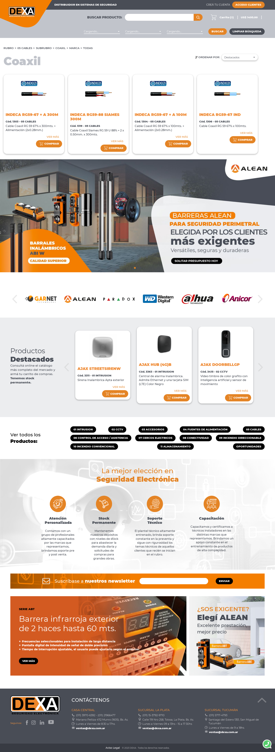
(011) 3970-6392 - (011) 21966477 (95, 715)
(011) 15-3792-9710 (153, 715)
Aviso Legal (113, 747)
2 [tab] (137, 267)
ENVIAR (224, 581)
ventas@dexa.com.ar (90, 728)
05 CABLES (24, 48)
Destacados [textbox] (231, 57)
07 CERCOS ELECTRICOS (155, 438)
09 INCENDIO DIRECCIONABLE (240, 438)
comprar (49, 144)
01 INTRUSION (83, 429)
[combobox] (102, 31)
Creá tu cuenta (218, 4)
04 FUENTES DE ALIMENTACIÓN (205, 429)
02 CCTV (117, 429)
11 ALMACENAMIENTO (175, 446)
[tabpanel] (137, 215)
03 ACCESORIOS (153, 429)
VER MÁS (53, 136)
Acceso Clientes (248, 4)
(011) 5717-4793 (218, 715)
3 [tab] (140, 267)
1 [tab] (135, 267)
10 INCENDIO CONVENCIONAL (94, 446)
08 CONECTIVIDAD (196, 438)
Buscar (217, 31)
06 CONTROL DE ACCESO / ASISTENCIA (100, 438)
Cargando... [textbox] (91, 31)
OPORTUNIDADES (248, 446)
